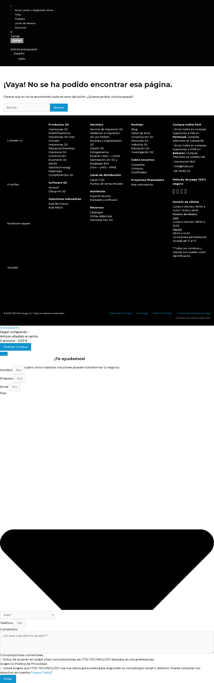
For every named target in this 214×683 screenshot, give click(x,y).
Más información (142, 184)
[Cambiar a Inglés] (113, 59)
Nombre (6, 370)
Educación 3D (140, 148)
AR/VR (53, 163)
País (3, 393)
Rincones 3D (139, 140)
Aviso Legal (142, 313)
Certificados (139, 172)
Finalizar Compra (16, 346)
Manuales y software (103, 200)
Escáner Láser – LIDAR (105, 156)
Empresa (7, 378)
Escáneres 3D (58, 159)
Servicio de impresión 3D (106, 129)
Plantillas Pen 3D (101, 220)
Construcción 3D (142, 137)
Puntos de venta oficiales (106, 183)
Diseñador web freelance (187, 318)
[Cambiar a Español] (177, 265)
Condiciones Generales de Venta (193, 313)
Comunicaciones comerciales (21, 655)
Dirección (20, 27)
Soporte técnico (100, 196)
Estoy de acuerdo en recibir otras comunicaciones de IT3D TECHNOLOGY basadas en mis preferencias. (78, 659)
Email (4, 387)
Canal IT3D (97, 180)
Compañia (137, 164)
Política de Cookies (162, 313)
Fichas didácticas (101, 216)
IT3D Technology (19, 313)
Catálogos (96, 212)
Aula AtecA (56, 207)
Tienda (15, 36)
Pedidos (20, 18)
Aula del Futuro (58, 203)
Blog (134, 129)
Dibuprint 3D (57, 191)
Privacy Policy (41, 672)
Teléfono (7, 623)
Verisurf (54, 187)
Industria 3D (139, 144)
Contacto (137, 168)
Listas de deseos (25, 23)
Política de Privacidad (121, 313)
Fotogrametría (99, 152)
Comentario (9, 629)
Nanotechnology (59, 167)
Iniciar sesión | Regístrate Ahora (34, 10)
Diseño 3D (97, 148)
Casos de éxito (140, 133)
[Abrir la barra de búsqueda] (111, 2)
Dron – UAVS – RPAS (103, 167)
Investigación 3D (142, 152)
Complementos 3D (61, 175)
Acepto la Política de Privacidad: (23, 664)
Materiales (55, 171)
